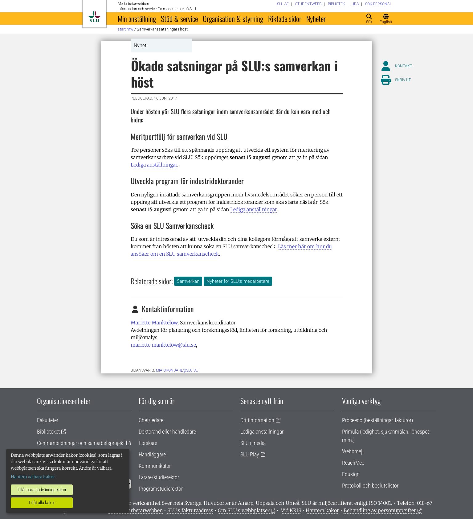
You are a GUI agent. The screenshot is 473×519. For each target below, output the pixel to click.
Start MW (125, 29)
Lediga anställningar (154, 165)
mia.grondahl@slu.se (177, 370)
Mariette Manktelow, (155, 322)
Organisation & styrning (233, 18)
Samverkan (188, 281)
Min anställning (137, 18)
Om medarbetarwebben (135, 510)
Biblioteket (48, 431)
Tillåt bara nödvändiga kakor (42, 489)
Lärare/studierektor (159, 477)
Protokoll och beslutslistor (370, 485)
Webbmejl (353, 451)
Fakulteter (47, 420)
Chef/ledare (151, 420)
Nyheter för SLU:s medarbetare (237, 281)
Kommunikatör (155, 466)
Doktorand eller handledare (167, 431)
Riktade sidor (284, 18)
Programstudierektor (161, 488)
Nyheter (316, 18)
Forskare (148, 443)
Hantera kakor (322, 510)
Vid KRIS (291, 510)
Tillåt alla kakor (41, 502)
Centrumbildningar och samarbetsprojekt (81, 443)
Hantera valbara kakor (33, 477)
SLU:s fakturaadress (190, 510)
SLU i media (253, 443)
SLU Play (249, 454)
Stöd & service (179, 18)
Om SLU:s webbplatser (244, 510)
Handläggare (152, 454)
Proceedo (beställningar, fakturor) (377, 420)
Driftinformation (257, 420)
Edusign (351, 474)
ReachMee (353, 462)
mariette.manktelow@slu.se (163, 345)
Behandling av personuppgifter (380, 510)
